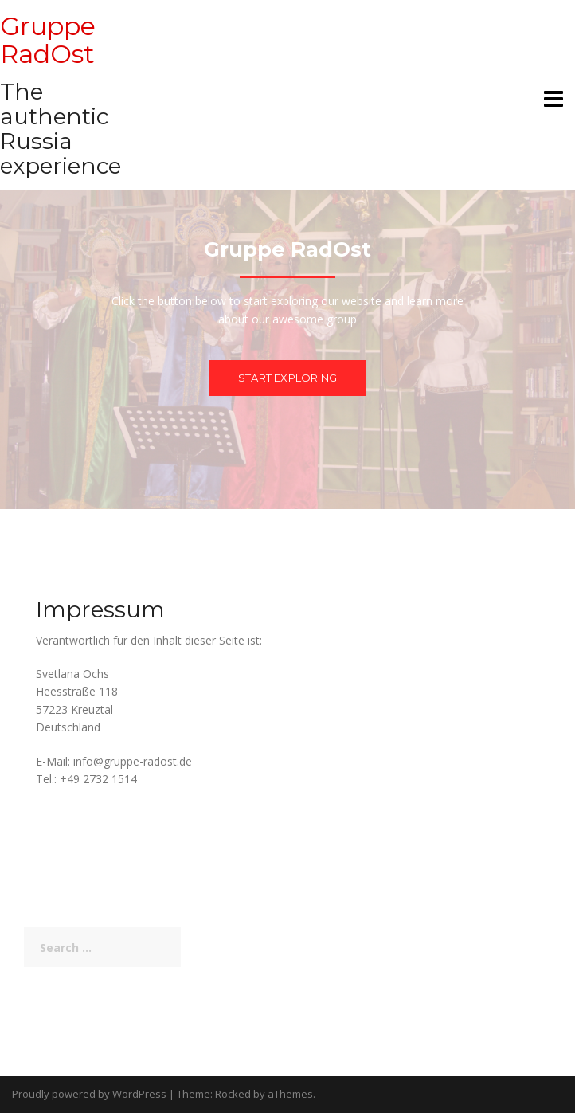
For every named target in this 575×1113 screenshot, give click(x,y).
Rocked (233, 1094)
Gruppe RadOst (48, 39)
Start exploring (287, 377)
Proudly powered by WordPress (89, 1094)
